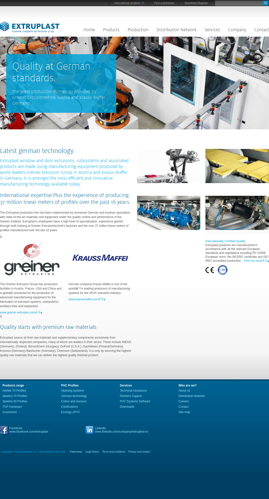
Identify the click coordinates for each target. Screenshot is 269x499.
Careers (184, 401)
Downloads (127, 406)
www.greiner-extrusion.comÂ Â (20, 312)
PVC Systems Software (135, 401)
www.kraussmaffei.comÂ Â (86, 299)
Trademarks (75, 451)
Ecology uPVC (70, 412)
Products (111, 29)
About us (184, 390)
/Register (202, 2)
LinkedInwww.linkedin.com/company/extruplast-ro (121, 429)
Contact (261, 29)
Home (89, 29)
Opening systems (72, 390)
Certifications (69, 406)
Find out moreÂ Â (256, 260)
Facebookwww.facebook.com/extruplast (28, 429)
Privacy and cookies (139, 451)
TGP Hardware (12, 406)
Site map (184, 412)
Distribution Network (177, 29)
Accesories (9, 412)
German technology (74, 396)
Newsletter (191, 2)
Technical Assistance (133, 390)
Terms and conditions (113, 451)
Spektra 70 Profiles (14, 396)
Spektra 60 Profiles (14, 401)
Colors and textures (74, 401)
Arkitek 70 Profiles (14, 390)
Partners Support (131, 396)
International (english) (129, 2)
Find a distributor (164, 2)
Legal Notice (92, 451)
